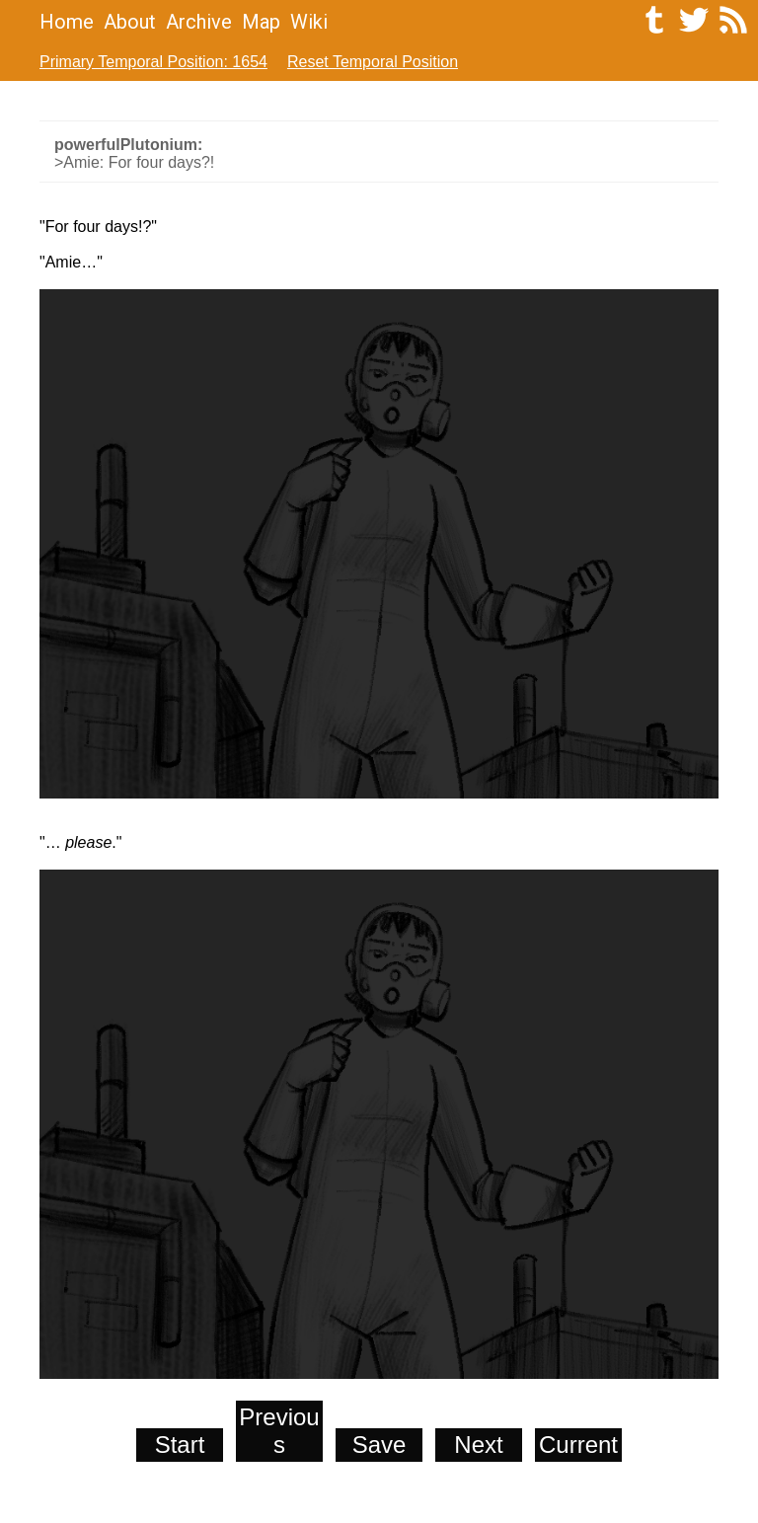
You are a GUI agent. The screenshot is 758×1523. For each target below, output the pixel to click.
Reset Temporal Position (372, 61)
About (130, 22)
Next (478, 1444)
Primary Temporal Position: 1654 (153, 61)
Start (180, 1444)
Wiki (309, 22)
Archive (199, 22)
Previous (279, 1431)
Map (261, 22)
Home (66, 22)
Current (578, 1444)
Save (379, 1444)
